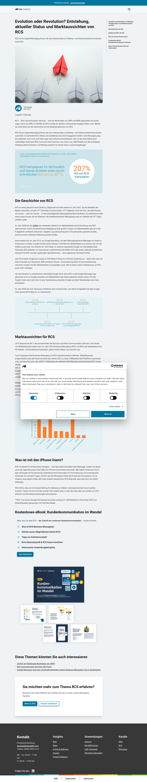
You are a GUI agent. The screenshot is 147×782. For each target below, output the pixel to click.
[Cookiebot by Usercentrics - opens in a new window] (114, 366)
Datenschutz (70, 779)
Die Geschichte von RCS (115, 29)
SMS (121, 742)
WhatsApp (123, 749)
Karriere (56, 753)
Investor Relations (60, 757)
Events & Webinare (60, 749)
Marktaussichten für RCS (116, 33)
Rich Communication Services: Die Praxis (34, 667)
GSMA (35, 226)
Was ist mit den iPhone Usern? (118, 37)
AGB (56, 779)
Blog (55, 742)
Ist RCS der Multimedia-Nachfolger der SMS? (36, 664)
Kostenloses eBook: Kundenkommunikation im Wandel (119, 41)
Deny (73, 414)
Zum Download (25, 554)
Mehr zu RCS (29, 704)
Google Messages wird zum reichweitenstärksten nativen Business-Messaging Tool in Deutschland (58, 670)
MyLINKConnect (91, 745)
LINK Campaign (91, 749)
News (55, 745)
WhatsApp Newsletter (93, 753)
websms (88, 742)
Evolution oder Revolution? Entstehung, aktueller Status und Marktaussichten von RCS (120, 23)
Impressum (88, 779)
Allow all (108, 414)
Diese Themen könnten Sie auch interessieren (118, 47)
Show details (114, 406)
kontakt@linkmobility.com (28, 746)
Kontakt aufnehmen (49, 704)
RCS (120, 745)
